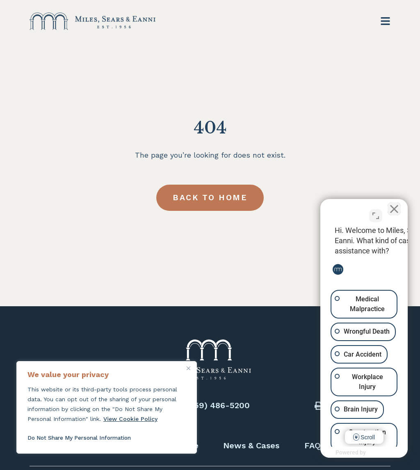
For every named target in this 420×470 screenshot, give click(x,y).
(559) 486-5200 (218, 405)
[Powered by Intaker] (350, 452)
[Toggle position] (375, 212)
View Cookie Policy (130, 419)
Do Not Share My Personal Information (83, 437)
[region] (106, 407)
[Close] (188, 368)
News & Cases (251, 445)
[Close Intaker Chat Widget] (392, 208)
